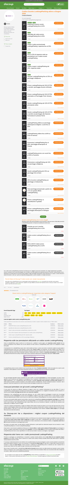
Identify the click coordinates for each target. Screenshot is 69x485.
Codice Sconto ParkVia (50, 454)
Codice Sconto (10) (8, 38)
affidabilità (19, 283)
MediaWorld (27, 315)
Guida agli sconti (7, 477)
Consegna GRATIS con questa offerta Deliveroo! (34, 0)
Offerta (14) (7, 40)
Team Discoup (24, 479)
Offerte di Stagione (57, 8)
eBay (36, 315)
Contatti (22, 472)
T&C (22, 474)
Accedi (60, 4)
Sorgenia (32, 315)
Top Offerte (24, 8)
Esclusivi (18, 8)
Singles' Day (40, 474)
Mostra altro (34, 294)
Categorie (41, 8)
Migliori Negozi (32, 8)
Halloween (40, 473)
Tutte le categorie (7, 476)
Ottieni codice (58, 23)
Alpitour (40, 315)
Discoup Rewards (10, 8)
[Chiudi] (67, 0)
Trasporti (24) (7, 46)
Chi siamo (6, 470)
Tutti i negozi (6, 474)
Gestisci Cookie (41, 482)
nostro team (39, 281)
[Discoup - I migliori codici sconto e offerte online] (8, 4)
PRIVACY (33, 482)
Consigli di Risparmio (27, 15)
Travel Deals (49, 8)
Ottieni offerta (58, 122)
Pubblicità (6, 472)
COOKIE (36, 482)
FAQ (22, 473)
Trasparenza (23, 477)
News (5, 473)
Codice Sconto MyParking (32, 456)
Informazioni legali (24, 476)
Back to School (41, 472)
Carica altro (43, 216)
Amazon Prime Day (42, 470)
